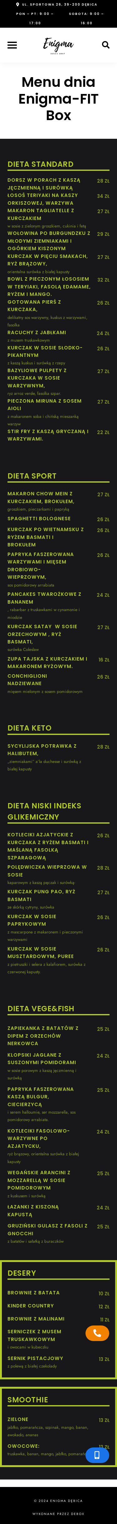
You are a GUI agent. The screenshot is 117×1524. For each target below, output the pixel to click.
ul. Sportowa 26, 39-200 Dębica (59, 4)
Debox (78, 1514)
